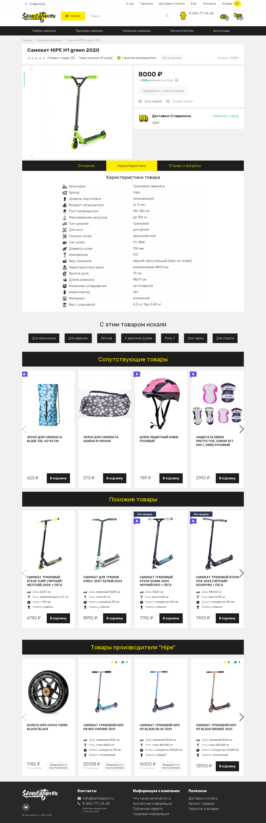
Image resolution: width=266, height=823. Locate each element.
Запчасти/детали (182, 31)
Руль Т (170, 338)
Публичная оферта (147, 808)
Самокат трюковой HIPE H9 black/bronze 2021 (216, 727)
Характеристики (131, 165)
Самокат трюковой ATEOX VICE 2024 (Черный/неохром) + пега (217, 581)
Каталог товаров (201, 803)
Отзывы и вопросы (185, 165)
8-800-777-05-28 (201, 13)
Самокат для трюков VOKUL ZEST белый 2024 (102, 579)
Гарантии (146, 3)
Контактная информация (152, 803)
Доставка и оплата (202, 798)
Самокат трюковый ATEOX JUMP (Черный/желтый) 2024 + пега (45, 581)
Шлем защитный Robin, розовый (159, 439)
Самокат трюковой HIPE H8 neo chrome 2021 (103, 727)
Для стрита (225, 338)
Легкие (106, 338)
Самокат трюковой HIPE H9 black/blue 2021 (160, 727)
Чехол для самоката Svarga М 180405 (100, 439)
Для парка (196, 338)
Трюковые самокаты (89, 31)
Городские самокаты (136, 31)
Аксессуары (221, 31)
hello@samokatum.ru (96, 798)
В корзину (58, 478)
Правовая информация (151, 814)
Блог (194, 3)
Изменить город (226, 116)
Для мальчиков (44, 338)
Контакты (209, 3)
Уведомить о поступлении (163, 91)
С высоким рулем (138, 338)
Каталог (73, 16)
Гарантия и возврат (203, 808)
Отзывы (231, 3)
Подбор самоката (44, 31)
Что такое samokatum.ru (152, 798)
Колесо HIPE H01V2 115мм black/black (47, 727)
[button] (241, 429)
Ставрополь (35, 4)
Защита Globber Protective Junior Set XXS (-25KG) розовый (214, 441)
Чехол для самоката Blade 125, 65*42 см (44, 439)
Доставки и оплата (172, 3)
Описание (86, 165)
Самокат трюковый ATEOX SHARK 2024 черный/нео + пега (156, 581)
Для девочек (78, 338)
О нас (130, 3)
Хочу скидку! (153, 101)
